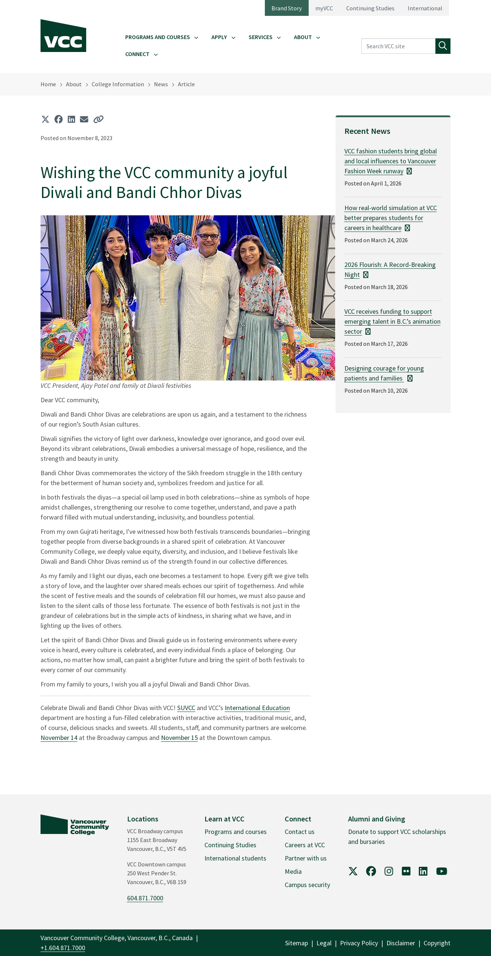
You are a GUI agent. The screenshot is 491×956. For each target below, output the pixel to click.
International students (235, 858)
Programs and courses (235, 831)
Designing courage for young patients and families (384, 373)
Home (48, 84)
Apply (219, 37)
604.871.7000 (145, 898)
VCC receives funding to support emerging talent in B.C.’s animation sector (392, 321)
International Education (257, 707)
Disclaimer (400, 943)
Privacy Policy (359, 943)
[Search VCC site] (398, 46)
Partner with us (306, 858)
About (303, 37)
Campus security (307, 884)
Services (261, 37)
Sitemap (296, 943)
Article (186, 84)
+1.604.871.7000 (63, 947)
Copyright (437, 943)
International (425, 8)
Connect (137, 54)
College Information (118, 84)
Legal (324, 943)
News (161, 84)
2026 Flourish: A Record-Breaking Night (390, 269)
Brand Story (286, 8)
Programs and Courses (157, 37)
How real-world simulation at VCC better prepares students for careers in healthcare (390, 218)
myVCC (324, 8)
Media (293, 871)
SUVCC (186, 707)
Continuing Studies (370, 8)
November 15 (179, 737)
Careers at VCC (305, 845)
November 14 (59, 737)
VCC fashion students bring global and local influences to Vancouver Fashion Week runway (390, 161)
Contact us (300, 831)
